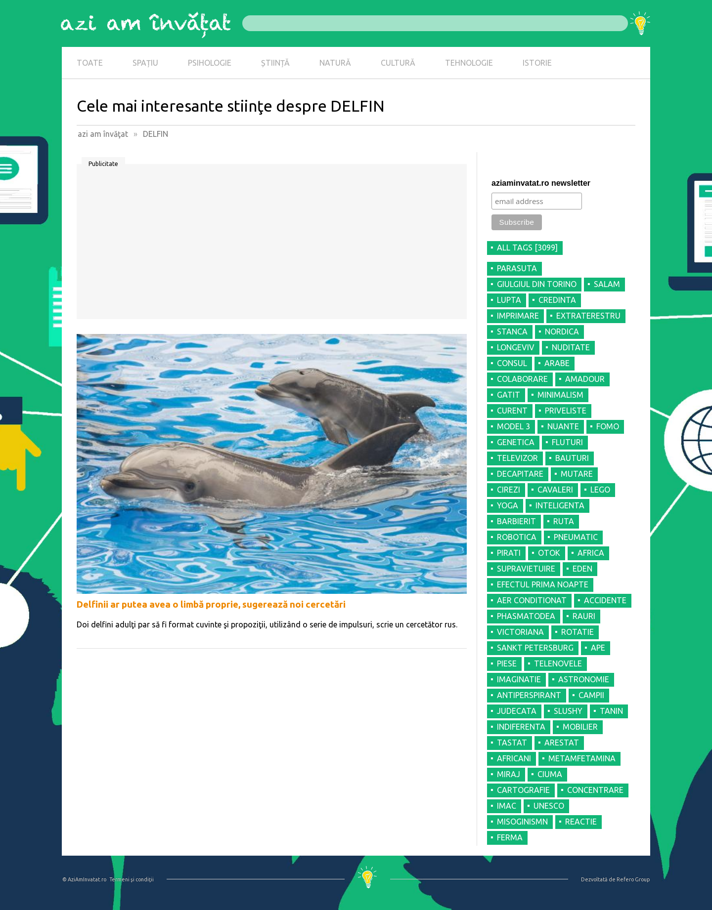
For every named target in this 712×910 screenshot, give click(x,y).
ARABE (557, 363)
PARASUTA (517, 268)
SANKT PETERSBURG (535, 647)
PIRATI (509, 552)
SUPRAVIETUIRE (526, 568)
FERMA (510, 837)
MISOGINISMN (522, 821)
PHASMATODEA (526, 616)
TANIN (611, 710)
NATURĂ (335, 62)
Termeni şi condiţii (131, 879)
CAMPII (591, 695)
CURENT (512, 410)
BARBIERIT (516, 521)
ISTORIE (537, 62)
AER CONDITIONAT (532, 600)
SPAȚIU (145, 62)
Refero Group (633, 879)
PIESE (507, 663)
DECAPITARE (520, 473)
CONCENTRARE (595, 790)
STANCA (512, 331)
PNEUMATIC (576, 537)
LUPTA (509, 299)
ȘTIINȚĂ (275, 62)
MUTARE (577, 473)
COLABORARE (522, 378)
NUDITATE (571, 347)
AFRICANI (514, 758)
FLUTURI (567, 442)
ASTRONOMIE (583, 679)
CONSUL (512, 363)
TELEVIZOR (517, 458)
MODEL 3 (513, 426)
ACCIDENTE (605, 600)
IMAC (506, 805)
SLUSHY (568, 710)
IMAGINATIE (519, 679)
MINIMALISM (560, 394)
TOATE (90, 62)
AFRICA (591, 552)
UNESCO (549, 805)
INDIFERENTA (521, 726)
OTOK (549, 552)
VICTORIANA (520, 631)
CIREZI (508, 489)
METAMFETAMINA (582, 758)
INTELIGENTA (559, 505)
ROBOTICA (516, 537)
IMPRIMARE (518, 315)
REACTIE (581, 821)
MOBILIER (580, 726)
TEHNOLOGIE (469, 62)
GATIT (508, 394)
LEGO (600, 489)
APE (598, 647)
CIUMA (549, 774)
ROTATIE (577, 631)
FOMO (607, 426)
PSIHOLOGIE (209, 62)
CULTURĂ (398, 62)
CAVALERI (555, 489)
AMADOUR (585, 378)
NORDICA (562, 331)
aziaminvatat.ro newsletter (540, 183)
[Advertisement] (272, 245)
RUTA (563, 521)
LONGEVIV (515, 347)
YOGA (507, 505)
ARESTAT (561, 742)
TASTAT (512, 742)
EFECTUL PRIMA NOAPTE (542, 584)
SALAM (607, 284)
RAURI (584, 616)
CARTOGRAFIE (523, 790)
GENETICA (515, 442)
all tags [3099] (527, 247)
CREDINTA (557, 299)
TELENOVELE (558, 663)
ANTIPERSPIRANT (529, 695)
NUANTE (563, 426)
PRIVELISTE (565, 410)
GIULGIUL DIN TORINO (537, 284)
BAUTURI (572, 458)
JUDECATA (516, 710)
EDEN (582, 568)
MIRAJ (508, 774)
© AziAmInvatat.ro (84, 879)
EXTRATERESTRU (588, 315)
